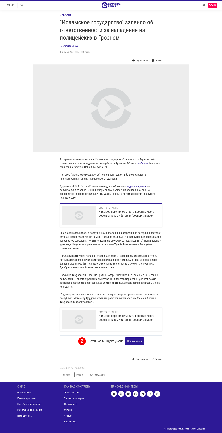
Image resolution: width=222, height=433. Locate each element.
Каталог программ (26, 398)
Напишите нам (24, 415)
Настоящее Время (69, 45)
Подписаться (134, 341)
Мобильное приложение (29, 409)
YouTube (68, 415)
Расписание (70, 421)
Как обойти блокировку (29, 404)
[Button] (140, 61)
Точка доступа (71, 392)
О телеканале (24, 392)
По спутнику (70, 404)
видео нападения (136, 186)
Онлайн (68, 409)
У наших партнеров (74, 398)
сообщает (142, 163)
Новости (65, 15)
